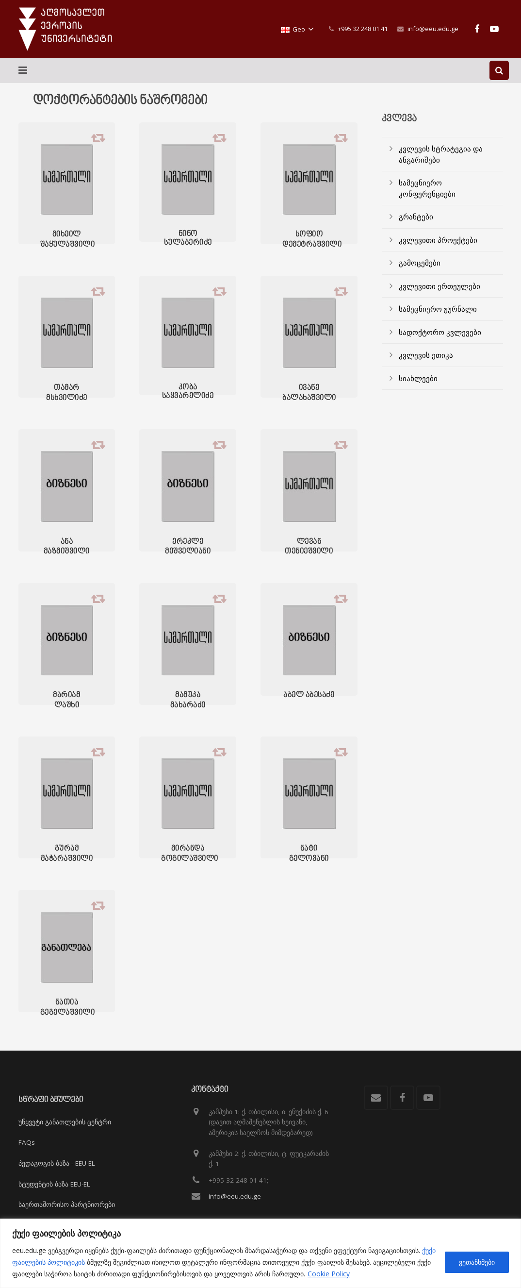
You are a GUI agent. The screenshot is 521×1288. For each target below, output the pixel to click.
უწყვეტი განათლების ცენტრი (64, 1122)
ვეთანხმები (477, 1262)
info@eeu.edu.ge (432, 28)
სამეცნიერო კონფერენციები (427, 188)
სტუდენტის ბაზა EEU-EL (54, 1184)
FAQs (26, 1142)
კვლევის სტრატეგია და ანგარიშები (441, 154)
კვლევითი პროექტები (438, 240)
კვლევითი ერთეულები (439, 286)
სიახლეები (418, 378)
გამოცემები (419, 263)
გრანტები (416, 216)
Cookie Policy (329, 1273)
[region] (260, 1253)
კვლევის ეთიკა (426, 355)
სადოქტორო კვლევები (440, 332)
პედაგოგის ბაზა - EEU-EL (56, 1163)
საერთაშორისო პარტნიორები (66, 1204)
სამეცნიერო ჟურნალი (438, 309)
